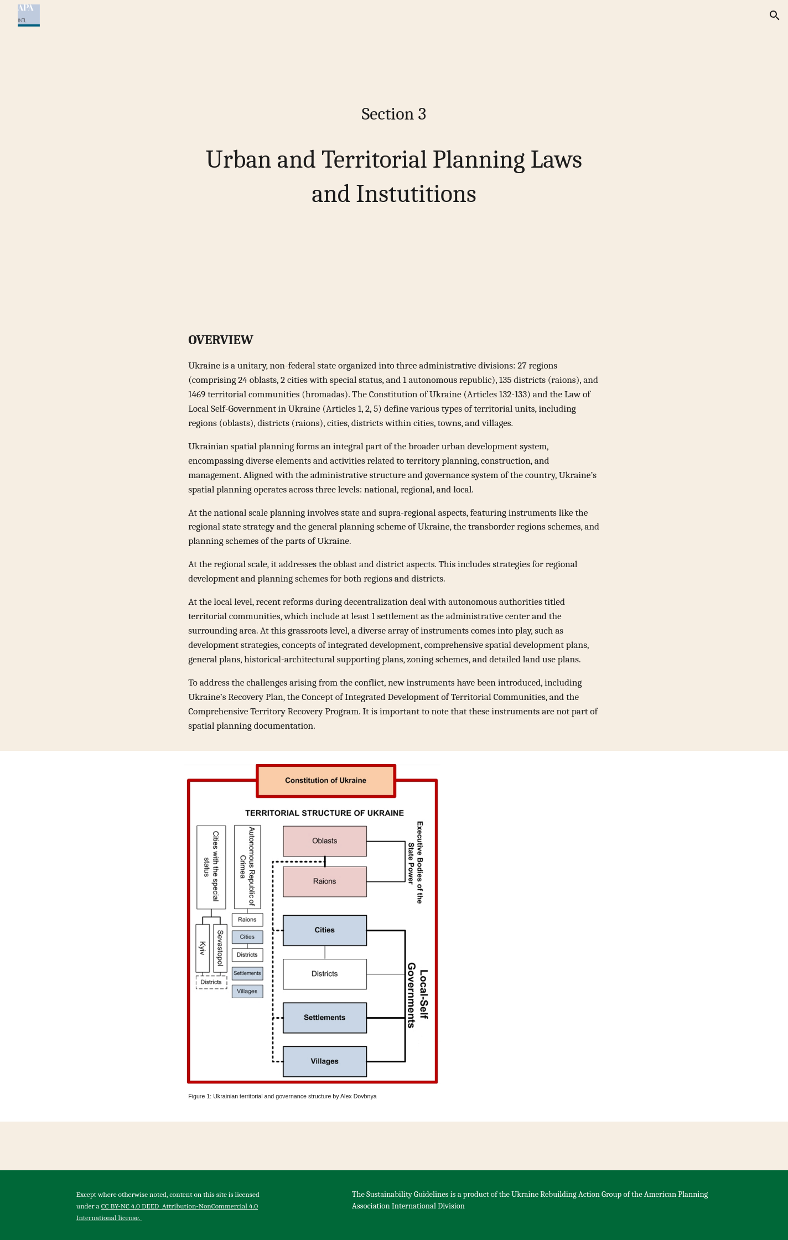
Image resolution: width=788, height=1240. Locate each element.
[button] (774, 15)
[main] (394, 152)
